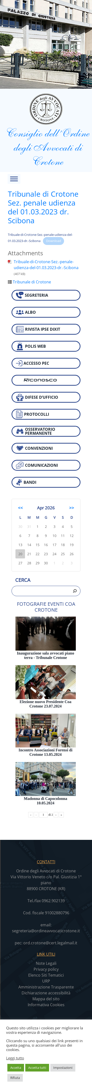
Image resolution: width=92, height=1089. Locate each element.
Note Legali (46, 963)
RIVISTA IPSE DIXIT (38, 329)
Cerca (22, 580)
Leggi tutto (15, 1057)
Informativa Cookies (46, 1004)
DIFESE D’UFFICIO (37, 397)
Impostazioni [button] (62, 1067)
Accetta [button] (15, 1067)
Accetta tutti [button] (37, 1067)
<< (20, 508)
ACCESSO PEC (32, 363)
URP (46, 981)
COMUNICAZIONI (37, 465)
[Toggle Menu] (14, 178)
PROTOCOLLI (32, 414)
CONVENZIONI (34, 448)
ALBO (26, 312)
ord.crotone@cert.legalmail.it (50, 943)
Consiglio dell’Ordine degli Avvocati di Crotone (46, 130)
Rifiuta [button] (15, 1077)
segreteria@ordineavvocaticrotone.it (46, 930)
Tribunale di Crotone (32, 282)
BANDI (26, 482)
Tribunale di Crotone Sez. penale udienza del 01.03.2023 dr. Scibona (43, 207)
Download (53, 241)
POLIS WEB (31, 346)
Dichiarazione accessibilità (46, 993)
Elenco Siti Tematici (46, 975)
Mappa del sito (46, 999)
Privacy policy (46, 969)
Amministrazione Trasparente (46, 987)
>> (71, 508)
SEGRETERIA (32, 295)
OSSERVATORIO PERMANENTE (35, 431)
